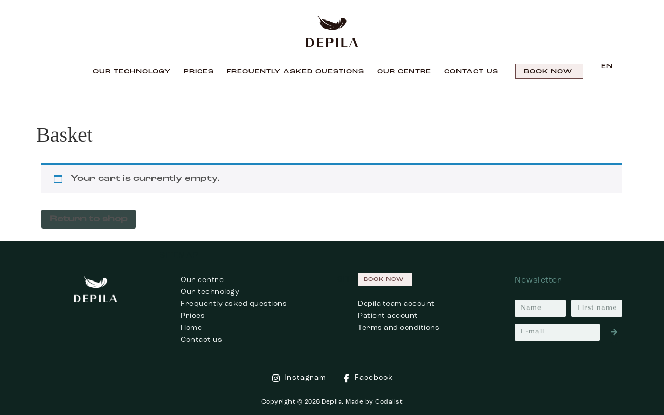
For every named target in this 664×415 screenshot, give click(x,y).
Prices (199, 72)
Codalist (389, 402)
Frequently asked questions (234, 303)
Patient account (388, 315)
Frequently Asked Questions (295, 72)
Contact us (471, 72)
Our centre (404, 72)
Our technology (132, 72)
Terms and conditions (398, 327)
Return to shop (89, 219)
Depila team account (396, 303)
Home (191, 327)
